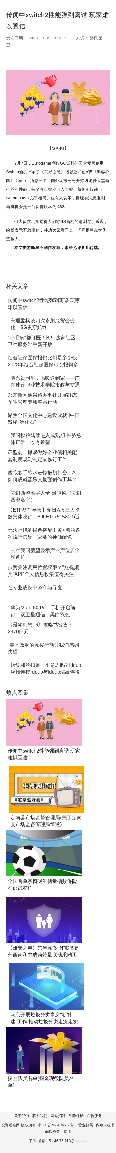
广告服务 (94, 1116)
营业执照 (85, 1125)
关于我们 (21, 1116)
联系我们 (39, 1116)
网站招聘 (58, 1116)
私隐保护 (76, 1116)
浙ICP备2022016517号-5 (57, 1125)
